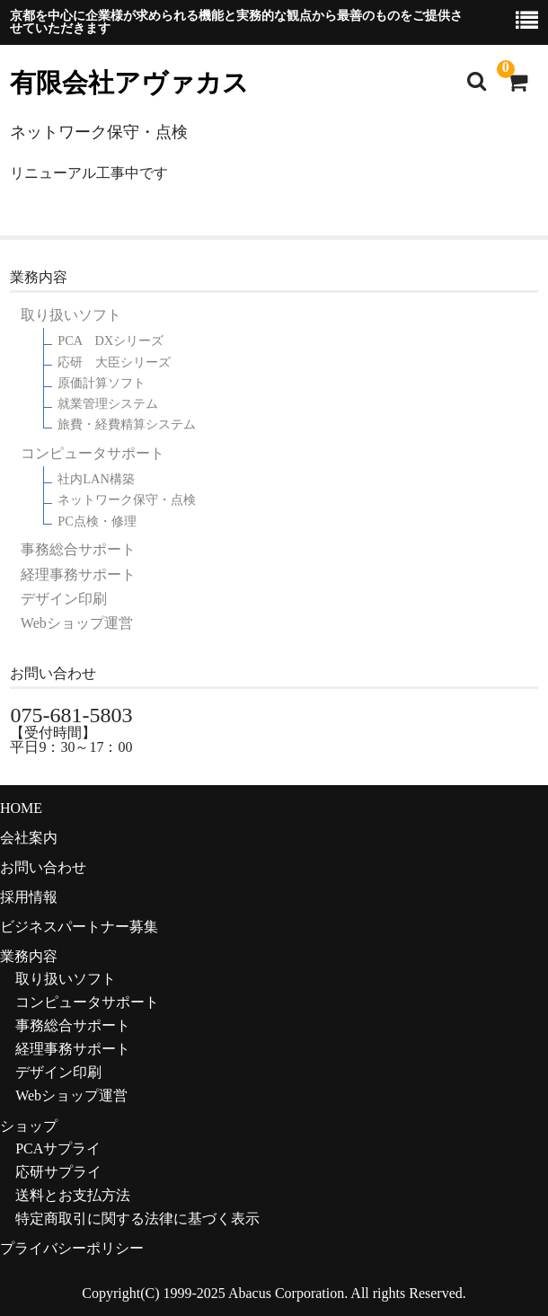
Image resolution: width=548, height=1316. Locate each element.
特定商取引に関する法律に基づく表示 (137, 1218)
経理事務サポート (78, 575)
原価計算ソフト (101, 383)
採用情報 (28, 897)
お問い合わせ (43, 867)
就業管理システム (107, 404)
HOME (21, 808)
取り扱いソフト (71, 315)
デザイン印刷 (64, 599)
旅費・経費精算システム (126, 424)
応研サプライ (58, 1171)
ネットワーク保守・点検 (126, 500)
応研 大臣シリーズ (114, 362)
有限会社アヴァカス (129, 83)
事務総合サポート (78, 550)
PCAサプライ (58, 1148)
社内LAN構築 (96, 479)
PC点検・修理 (97, 521)
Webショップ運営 (77, 623)
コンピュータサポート (92, 453)
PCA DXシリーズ (110, 341)
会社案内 (28, 837)
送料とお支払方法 (72, 1195)
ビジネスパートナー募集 (79, 926)
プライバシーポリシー (72, 1248)
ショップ (28, 1126)
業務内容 (28, 956)
